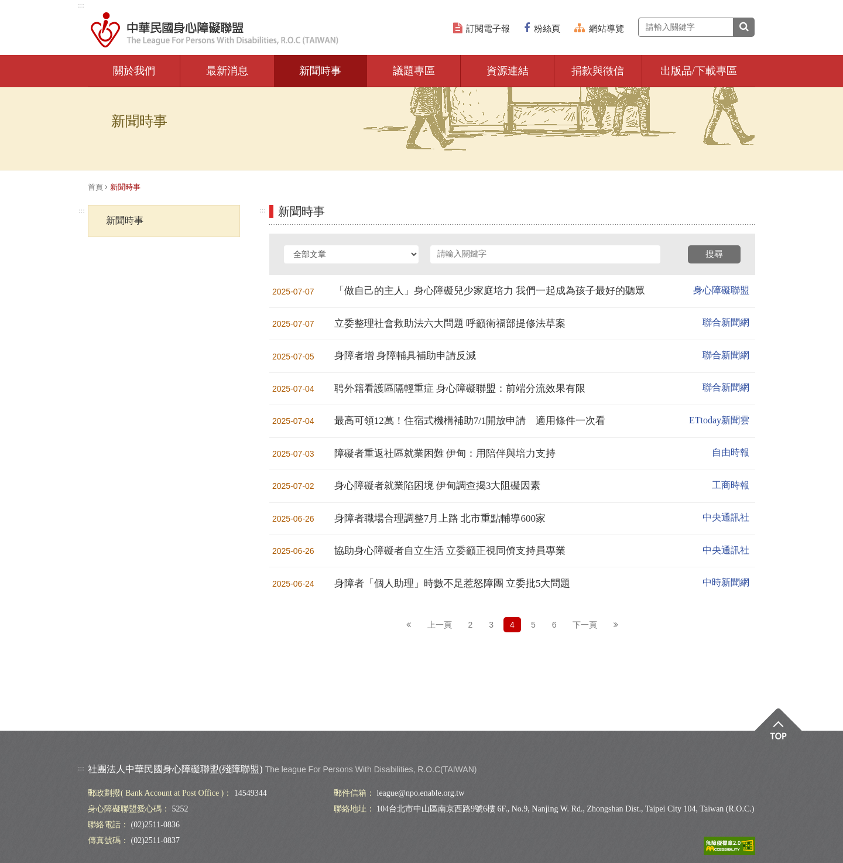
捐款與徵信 (597, 71)
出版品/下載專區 (698, 71)
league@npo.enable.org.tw (421, 793)
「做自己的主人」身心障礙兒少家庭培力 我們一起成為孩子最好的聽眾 (489, 290)
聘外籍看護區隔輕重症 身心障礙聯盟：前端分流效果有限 (459, 388)
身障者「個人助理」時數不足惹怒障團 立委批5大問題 (452, 583)
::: (81, 5)
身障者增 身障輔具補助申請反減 (405, 355)
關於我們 (134, 71)
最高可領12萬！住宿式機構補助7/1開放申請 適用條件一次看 (470, 420)
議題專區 (414, 71)
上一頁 (439, 624)
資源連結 (507, 71)
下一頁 (585, 624)
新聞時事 (320, 71)
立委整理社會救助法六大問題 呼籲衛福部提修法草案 (450, 323)
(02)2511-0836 (155, 824)
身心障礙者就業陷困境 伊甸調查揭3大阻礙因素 (437, 485)
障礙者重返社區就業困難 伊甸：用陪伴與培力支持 (445, 453)
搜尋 (714, 254)
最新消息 (227, 71)
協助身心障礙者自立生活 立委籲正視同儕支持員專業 (450, 550)
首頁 (95, 187)
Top (778, 732)
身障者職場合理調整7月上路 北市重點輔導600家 (440, 518)
